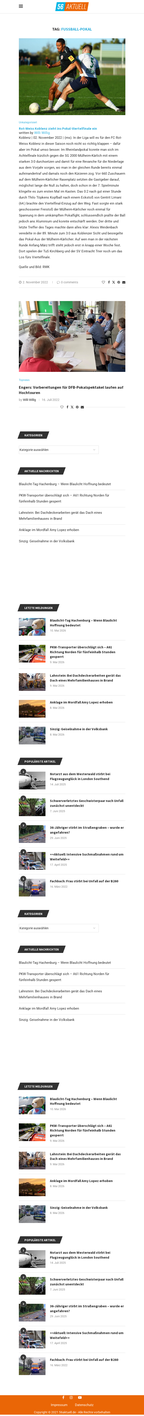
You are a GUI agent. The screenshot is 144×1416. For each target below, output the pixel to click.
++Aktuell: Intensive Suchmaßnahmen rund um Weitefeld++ (87, 913)
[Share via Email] (123, 282)
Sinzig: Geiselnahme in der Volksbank (47, 1076)
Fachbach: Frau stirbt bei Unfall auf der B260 (85, 937)
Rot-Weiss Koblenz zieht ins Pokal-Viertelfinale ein (58, 129)
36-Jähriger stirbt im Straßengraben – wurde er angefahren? (86, 886)
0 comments (67, 282)
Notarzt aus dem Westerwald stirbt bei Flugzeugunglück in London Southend (81, 1367)
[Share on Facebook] (109, 282)
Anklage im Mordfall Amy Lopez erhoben (49, 1065)
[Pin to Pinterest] (118, 282)
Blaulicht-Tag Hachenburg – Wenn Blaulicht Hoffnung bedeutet (65, 1019)
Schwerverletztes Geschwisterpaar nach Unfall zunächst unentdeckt (82, 1394)
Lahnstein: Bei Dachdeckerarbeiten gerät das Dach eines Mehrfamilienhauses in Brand (86, 1268)
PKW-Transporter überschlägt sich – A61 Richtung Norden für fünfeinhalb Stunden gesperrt (83, 1242)
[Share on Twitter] (113, 282)
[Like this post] (103, 282)
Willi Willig (42, 133)
